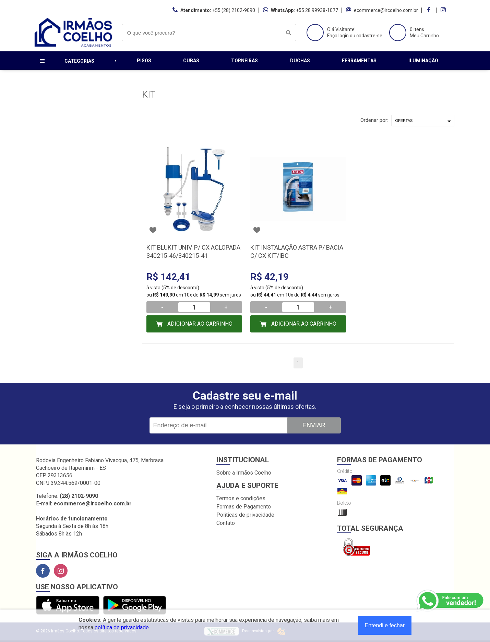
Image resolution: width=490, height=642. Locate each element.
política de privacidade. (122, 627)
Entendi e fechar (385, 625)
